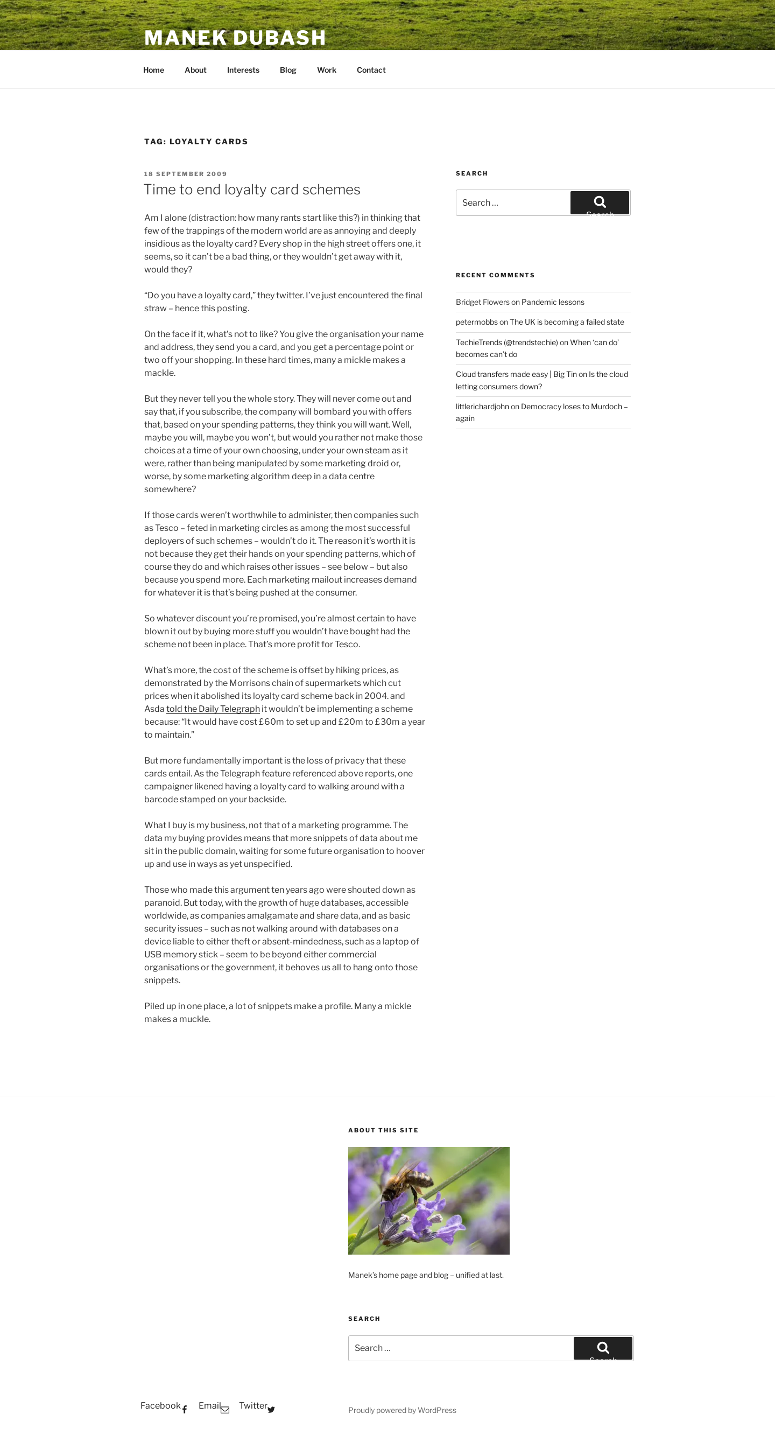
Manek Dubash (235, 38)
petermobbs (477, 321)
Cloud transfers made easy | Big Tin (516, 374)
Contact (371, 69)
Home (153, 69)
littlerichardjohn (482, 406)
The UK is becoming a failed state (567, 321)
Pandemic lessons (553, 301)
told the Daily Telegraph (213, 709)
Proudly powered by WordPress (402, 1410)
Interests (243, 69)
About (196, 69)
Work (326, 69)
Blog (288, 69)
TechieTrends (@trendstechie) (507, 342)
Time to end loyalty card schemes (252, 189)
